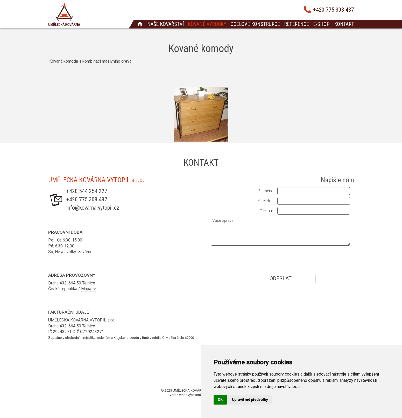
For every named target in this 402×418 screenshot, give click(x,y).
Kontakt (344, 24)
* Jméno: (266, 190)
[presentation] (280, 259)
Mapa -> (88, 288)
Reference (296, 24)
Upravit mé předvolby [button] (250, 400)
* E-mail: (267, 210)
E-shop (321, 24)
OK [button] (220, 400)
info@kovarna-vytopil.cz (92, 207)
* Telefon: (266, 200)
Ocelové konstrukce (255, 24)
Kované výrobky (207, 24)
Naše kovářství (165, 24)
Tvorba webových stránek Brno (191, 395)
